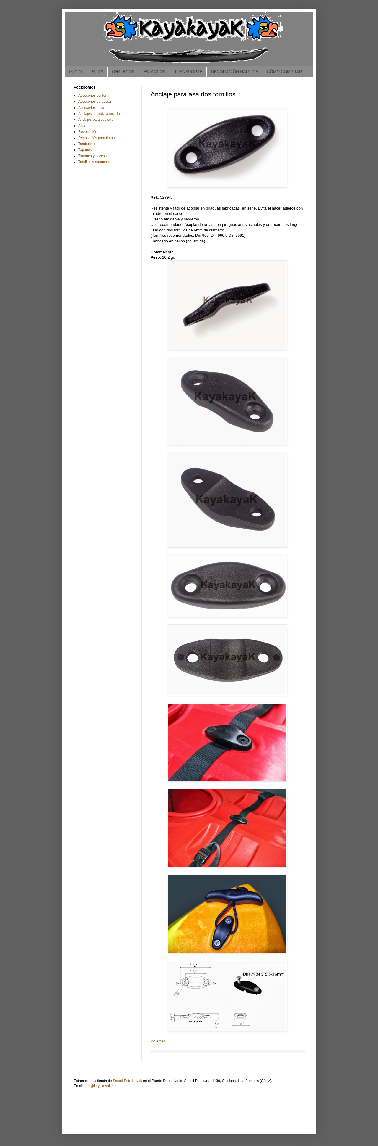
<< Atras (158, 1041)
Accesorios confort (92, 96)
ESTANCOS (154, 71)
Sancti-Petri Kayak (127, 1081)
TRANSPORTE (188, 71)
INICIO (75, 71)
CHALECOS (123, 71)
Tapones (85, 150)
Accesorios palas (91, 108)
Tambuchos (87, 144)
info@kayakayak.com (101, 1086)
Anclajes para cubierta (95, 120)
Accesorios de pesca (94, 101)
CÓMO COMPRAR (284, 71)
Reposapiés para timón (96, 138)
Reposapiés (87, 132)
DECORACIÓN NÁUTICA (234, 71)
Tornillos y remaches (94, 162)
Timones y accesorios (95, 156)
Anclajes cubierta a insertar (99, 114)
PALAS (96, 71)
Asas (82, 126)
